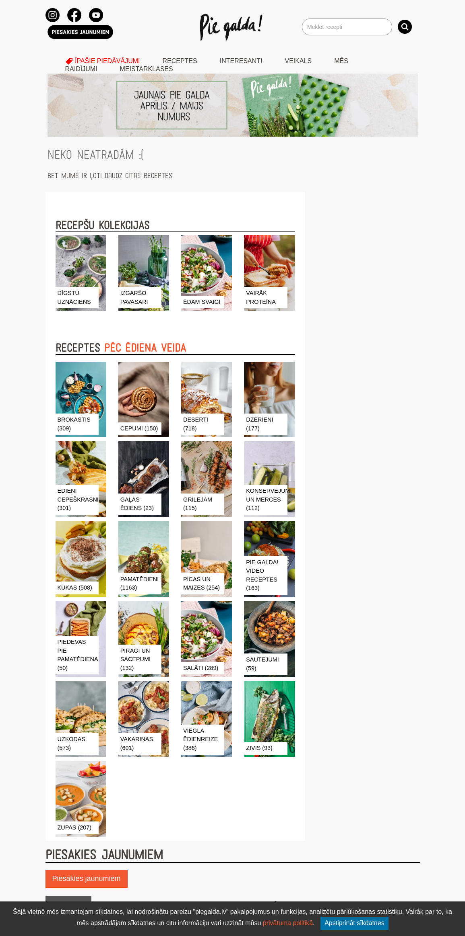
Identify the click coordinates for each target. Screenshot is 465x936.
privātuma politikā (288, 923)
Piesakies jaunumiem (86, 879)
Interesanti (241, 60)
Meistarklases (146, 69)
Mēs (341, 60)
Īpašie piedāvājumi (102, 61)
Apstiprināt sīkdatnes (354, 923)
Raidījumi (81, 69)
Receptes (179, 60)
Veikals (298, 60)
